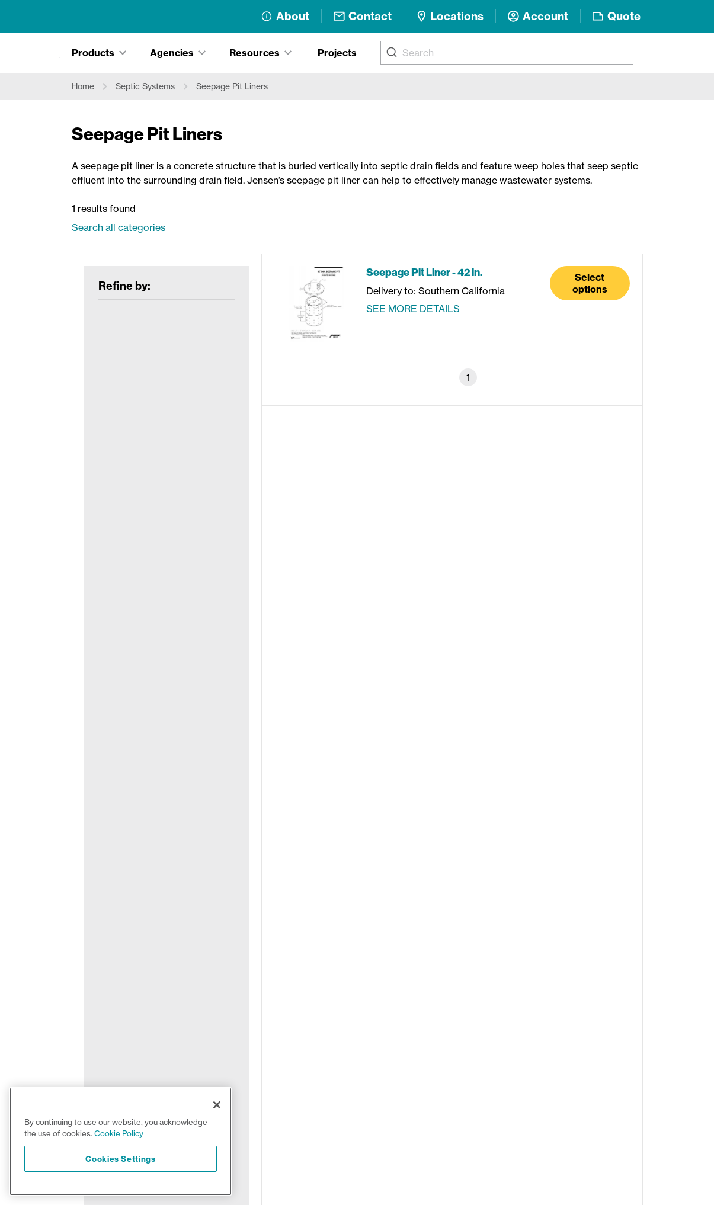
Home (83, 86)
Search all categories (118, 227)
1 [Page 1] (468, 377)
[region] (120, 1141)
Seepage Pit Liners (232, 86)
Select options (589, 283)
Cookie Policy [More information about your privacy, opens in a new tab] (118, 1133)
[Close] (217, 1105)
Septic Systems (145, 86)
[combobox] (506, 53)
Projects (337, 53)
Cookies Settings (120, 1159)
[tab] (99, 52)
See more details (413, 309)
